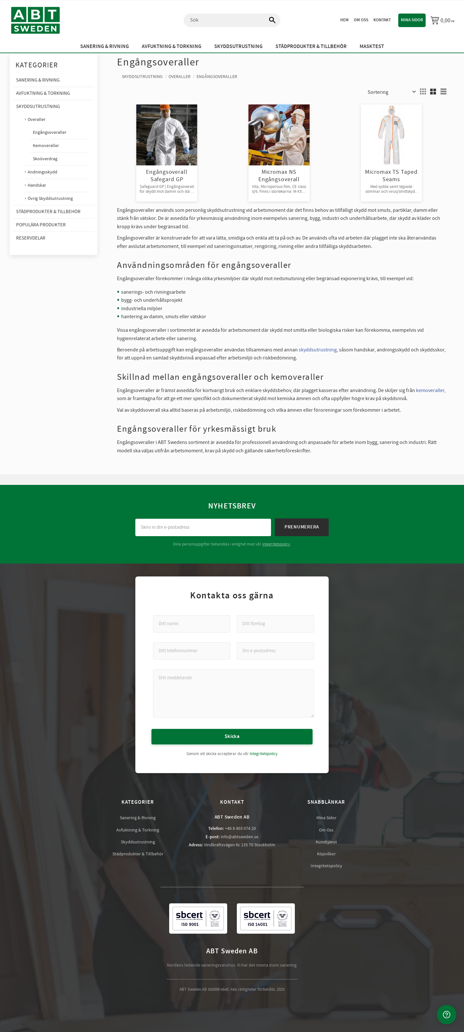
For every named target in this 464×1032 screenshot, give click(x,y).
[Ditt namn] (191, 623)
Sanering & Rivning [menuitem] (104, 46)
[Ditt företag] (275, 623)
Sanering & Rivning (138, 818)
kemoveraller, (431, 390)
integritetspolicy (276, 543)
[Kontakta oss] (446, 1014)
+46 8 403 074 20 (240, 828)
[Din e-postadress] (275, 650)
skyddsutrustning (318, 350)
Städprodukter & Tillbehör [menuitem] (311, 46)
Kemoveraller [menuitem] (46, 146)
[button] (423, 91)
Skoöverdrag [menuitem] (45, 159)
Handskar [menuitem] (37, 185)
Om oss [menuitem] (361, 20)
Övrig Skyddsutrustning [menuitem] (50, 198)
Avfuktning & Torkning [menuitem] (171, 46)
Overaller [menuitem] (36, 119)
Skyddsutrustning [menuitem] (238, 46)
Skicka (232, 736)
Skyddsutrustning (138, 842)
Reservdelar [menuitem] (30, 238)
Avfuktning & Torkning (137, 830)
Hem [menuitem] (344, 20)
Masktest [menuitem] (372, 46)
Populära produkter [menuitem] (41, 225)
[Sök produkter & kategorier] (232, 20)
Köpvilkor (326, 854)
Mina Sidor (326, 818)
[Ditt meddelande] (233, 693)
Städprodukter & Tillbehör (137, 854)
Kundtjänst (326, 842)
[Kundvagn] (442, 20)
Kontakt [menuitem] (382, 20)
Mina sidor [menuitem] (412, 20)
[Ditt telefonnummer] (191, 650)
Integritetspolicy (263, 753)
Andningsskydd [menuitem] (42, 172)
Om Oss (326, 830)
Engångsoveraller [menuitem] (49, 132)
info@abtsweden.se (239, 837)
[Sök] (269, 20)
